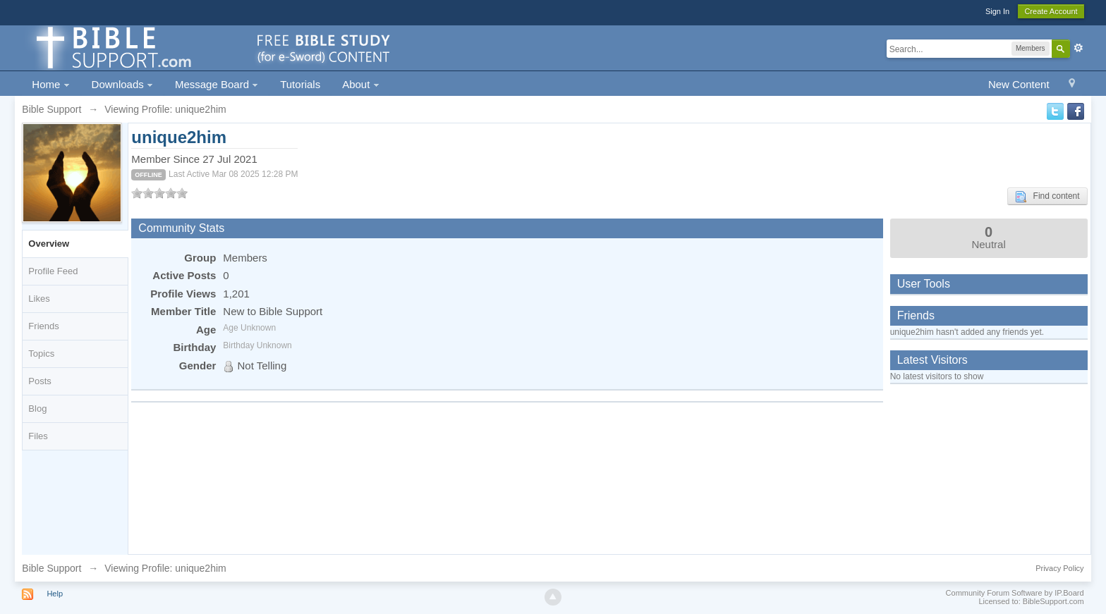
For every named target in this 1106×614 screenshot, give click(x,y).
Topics (41, 353)
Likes (38, 298)
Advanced (1078, 48)
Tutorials (300, 84)
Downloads (122, 84)
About (360, 84)
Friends (43, 326)
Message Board (216, 84)
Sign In (997, 11)
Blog (37, 408)
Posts (39, 381)
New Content (1019, 84)
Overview (48, 243)
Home (50, 84)
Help (55, 593)
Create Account (1050, 11)
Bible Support (51, 568)
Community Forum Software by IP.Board (1015, 593)
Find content (1047, 196)
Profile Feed (53, 271)
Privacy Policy (1059, 568)
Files (37, 436)
